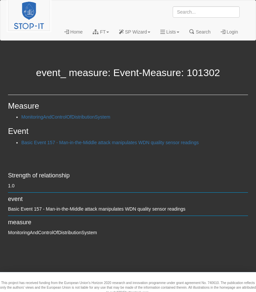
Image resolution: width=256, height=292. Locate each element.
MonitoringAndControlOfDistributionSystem (65, 117)
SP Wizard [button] (134, 32)
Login (229, 32)
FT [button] (101, 32)
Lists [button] (169, 32)
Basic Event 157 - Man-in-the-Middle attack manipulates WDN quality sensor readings (110, 142)
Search (200, 32)
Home (73, 32)
